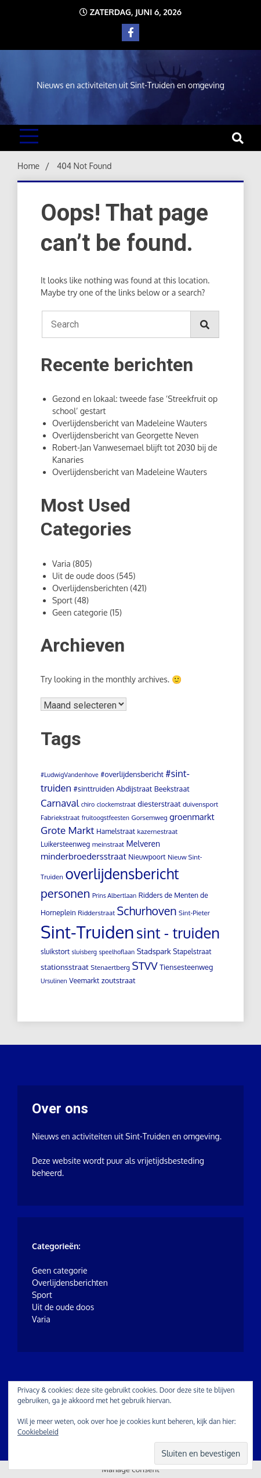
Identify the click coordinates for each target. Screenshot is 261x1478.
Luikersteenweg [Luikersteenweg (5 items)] (65, 844)
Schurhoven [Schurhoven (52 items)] (147, 911)
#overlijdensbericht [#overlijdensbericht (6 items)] (131, 774)
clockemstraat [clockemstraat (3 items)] (116, 804)
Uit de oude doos (83, 576)
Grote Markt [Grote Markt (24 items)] (67, 830)
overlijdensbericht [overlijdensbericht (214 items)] (122, 874)
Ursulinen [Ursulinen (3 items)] (54, 981)
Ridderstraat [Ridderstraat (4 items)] (96, 912)
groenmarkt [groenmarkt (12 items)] (191, 816)
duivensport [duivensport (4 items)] (200, 804)
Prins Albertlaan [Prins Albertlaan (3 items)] (114, 895)
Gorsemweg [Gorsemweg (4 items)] (150, 817)
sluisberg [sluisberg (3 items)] (84, 952)
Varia (61, 564)
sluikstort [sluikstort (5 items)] (55, 951)
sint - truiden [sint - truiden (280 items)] (178, 932)
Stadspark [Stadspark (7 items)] (154, 951)
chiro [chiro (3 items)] (88, 804)
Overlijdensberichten (90, 588)
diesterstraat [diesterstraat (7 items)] (158, 803)
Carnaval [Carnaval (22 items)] (60, 803)
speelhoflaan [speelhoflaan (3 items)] (117, 952)
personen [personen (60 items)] (65, 893)
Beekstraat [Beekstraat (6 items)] (172, 788)
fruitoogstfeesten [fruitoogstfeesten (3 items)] (105, 818)
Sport (62, 600)
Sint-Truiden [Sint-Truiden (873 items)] (87, 932)
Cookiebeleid (38, 1431)
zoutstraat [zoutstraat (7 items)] (119, 980)
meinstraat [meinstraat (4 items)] (108, 844)
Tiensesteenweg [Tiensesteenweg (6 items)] (186, 967)
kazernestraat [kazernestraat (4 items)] (157, 831)
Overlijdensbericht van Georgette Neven (125, 435)
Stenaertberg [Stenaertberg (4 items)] (110, 967)
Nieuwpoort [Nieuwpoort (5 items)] (146, 857)
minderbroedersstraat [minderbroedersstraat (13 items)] (83, 856)
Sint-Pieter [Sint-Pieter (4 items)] (194, 912)
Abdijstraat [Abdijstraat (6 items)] (135, 788)
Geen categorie (80, 612)
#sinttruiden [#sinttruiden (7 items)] (94, 788)
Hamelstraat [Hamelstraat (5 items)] (115, 831)
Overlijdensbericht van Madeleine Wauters (129, 423)
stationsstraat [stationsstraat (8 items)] (65, 967)
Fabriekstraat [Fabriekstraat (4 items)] (60, 817)
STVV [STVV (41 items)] (145, 965)
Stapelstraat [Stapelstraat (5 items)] (192, 951)
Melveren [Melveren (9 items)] (143, 843)
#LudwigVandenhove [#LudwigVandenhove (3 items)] (70, 775)
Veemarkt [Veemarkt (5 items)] (84, 980)
